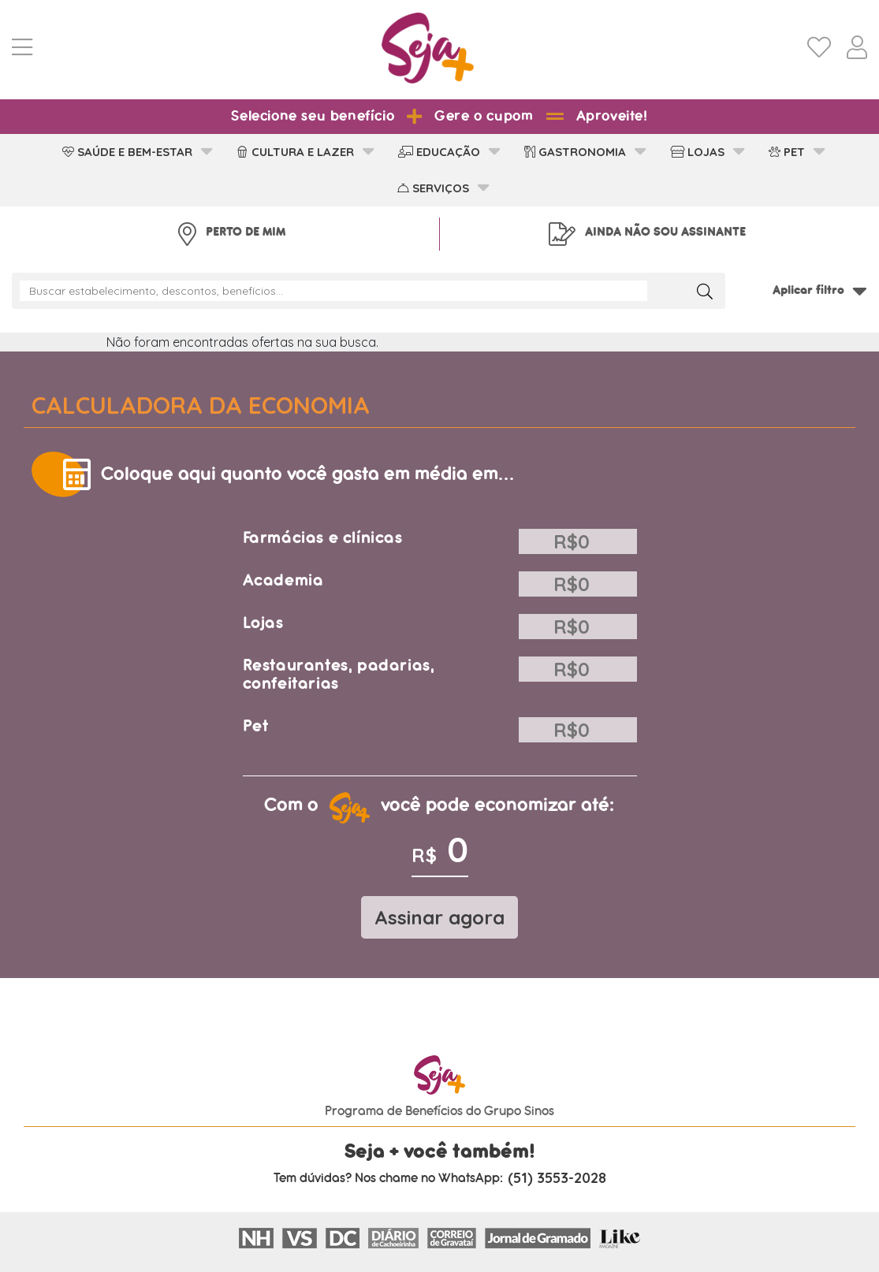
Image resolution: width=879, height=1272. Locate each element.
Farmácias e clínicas (323, 538)
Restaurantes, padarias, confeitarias (339, 674)
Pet (256, 726)
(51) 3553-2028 (557, 1178)
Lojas (263, 623)
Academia (283, 580)
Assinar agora (439, 917)
